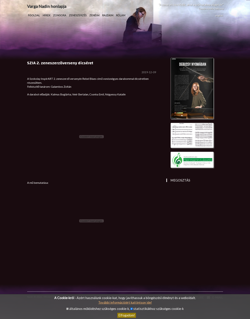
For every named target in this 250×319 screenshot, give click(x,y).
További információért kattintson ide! (125, 302)
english (219, 15)
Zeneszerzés (78, 15)
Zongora (59, 15)
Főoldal (34, 15)
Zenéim (94, 15)
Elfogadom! (126, 315)
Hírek (46, 15)
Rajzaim (107, 15)
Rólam (120, 15)
